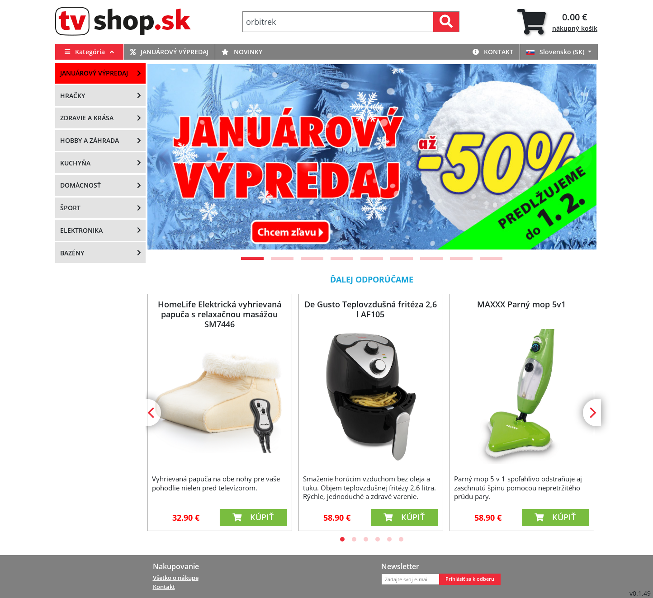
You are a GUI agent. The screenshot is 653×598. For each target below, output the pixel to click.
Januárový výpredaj (169, 51)
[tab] (557, 22)
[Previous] (165, 156)
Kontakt (493, 51)
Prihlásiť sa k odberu (469, 579)
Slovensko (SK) (556, 51)
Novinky (242, 51)
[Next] (578, 156)
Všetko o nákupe (176, 578)
